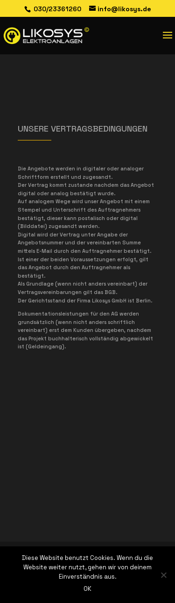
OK (87, 589)
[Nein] (163, 575)
